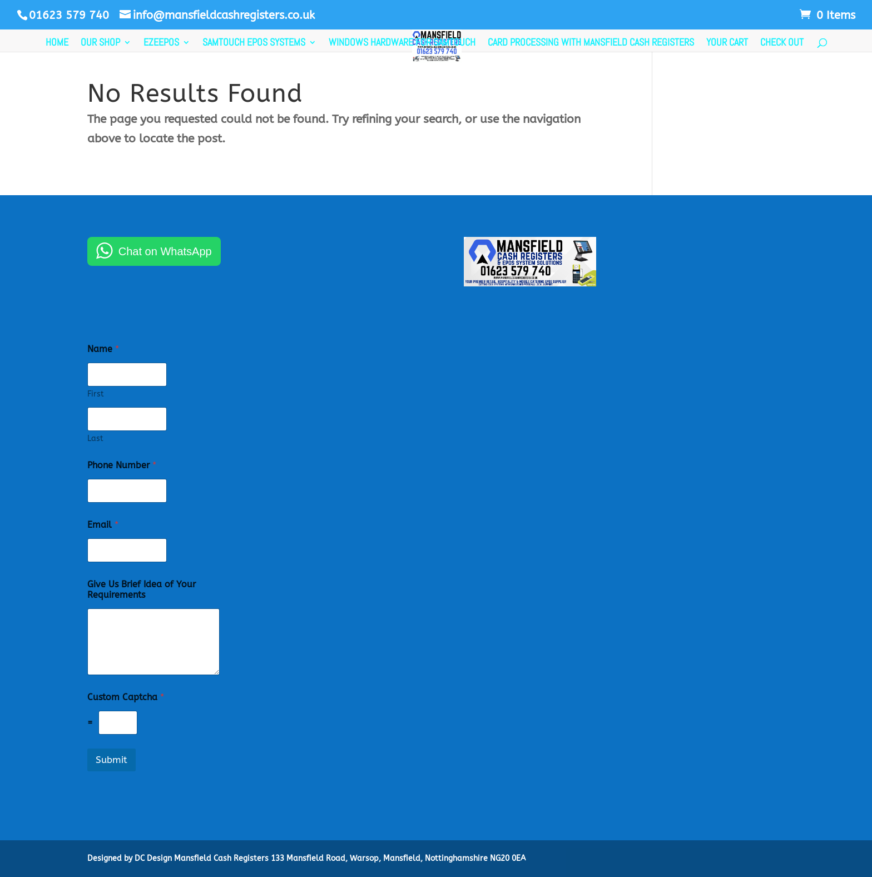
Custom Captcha (125, 697)
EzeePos (161, 43)
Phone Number (121, 465)
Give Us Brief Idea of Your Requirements (141, 589)
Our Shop (100, 43)
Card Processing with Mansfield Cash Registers (591, 43)
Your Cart (727, 43)
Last (95, 438)
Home (57, 43)
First (95, 394)
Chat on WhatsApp (165, 251)
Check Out (782, 43)
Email (102, 524)
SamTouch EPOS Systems (253, 43)
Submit (111, 759)
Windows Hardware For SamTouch (402, 43)
